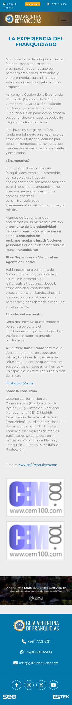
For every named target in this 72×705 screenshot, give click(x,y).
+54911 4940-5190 (57, 4)
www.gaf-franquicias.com (37, 465)
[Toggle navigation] (63, 19)
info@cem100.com (20, 383)
